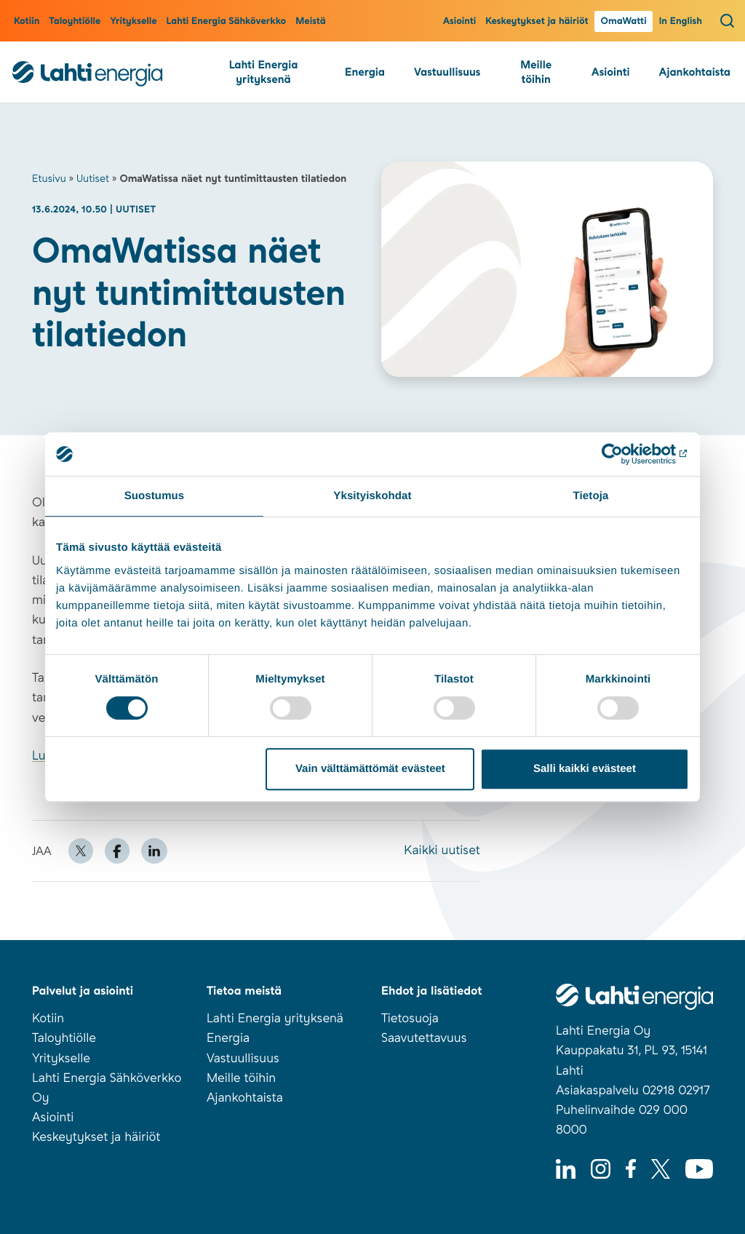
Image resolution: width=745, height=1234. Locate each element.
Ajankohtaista (694, 72)
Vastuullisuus (447, 72)
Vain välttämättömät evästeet (370, 769)
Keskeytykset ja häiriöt (536, 21)
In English (680, 21)
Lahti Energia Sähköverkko (227, 21)
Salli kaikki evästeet (584, 769)
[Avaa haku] (727, 20)
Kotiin (26, 21)
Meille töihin (535, 72)
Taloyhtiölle (74, 21)
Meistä (310, 21)
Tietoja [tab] (591, 496)
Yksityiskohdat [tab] (372, 496)
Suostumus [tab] (154, 496)
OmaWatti (623, 21)
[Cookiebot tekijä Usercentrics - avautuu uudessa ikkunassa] (625, 454)
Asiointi (460, 21)
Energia (365, 72)
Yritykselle (133, 21)
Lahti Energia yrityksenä (263, 72)
